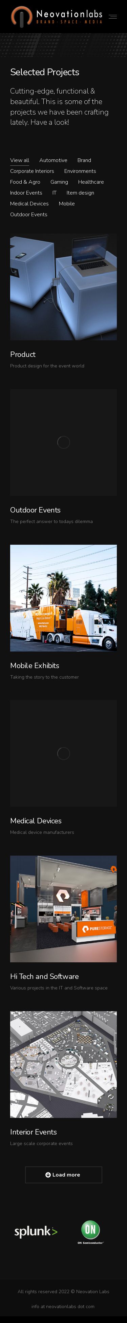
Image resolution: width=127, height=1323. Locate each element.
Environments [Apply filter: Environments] (80, 171)
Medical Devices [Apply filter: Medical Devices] (29, 203)
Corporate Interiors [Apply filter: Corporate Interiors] (32, 171)
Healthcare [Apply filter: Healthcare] (91, 182)
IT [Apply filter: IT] (54, 193)
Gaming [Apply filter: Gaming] (59, 182)
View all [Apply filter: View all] (19, 160)
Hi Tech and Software (44, 976)
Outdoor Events (35, 510)
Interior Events (33, 1132)
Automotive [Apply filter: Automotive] (53, 160)
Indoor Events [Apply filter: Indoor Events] (26, 193)
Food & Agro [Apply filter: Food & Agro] (25, 182)
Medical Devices (35, 821)
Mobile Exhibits (34, 666)
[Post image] (63, 287)
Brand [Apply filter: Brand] (84, 160)
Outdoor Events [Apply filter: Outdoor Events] (28, 214)
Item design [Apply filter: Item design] (80, 193)
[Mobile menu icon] (113, 17)
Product (23, 354)
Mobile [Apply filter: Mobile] (67, 203)
